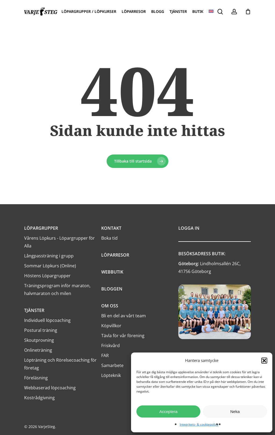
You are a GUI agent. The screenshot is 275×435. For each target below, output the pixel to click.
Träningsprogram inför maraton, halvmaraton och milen (57, 289)
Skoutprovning (39, 340)
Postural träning (40, 330)
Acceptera (168, 411)
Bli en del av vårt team (123, 316)
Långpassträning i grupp (49, 256)
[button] (264, 360)
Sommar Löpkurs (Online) (50, 266)
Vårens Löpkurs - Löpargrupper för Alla (59, 242)
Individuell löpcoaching (47, 320)
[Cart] (248, 12)
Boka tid (109, 238)
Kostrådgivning (39, 398)
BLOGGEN (111, 289)
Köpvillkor (111, 326)
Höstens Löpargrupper (47, 276)
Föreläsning (36, 378)
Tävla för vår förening (122, 336)
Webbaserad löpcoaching (50, 388)
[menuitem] (211, 11)
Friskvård (110, 345)
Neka (235, 411)
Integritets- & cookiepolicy (199, 424)
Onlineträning (38, 350)
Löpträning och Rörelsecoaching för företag (60, 364)
